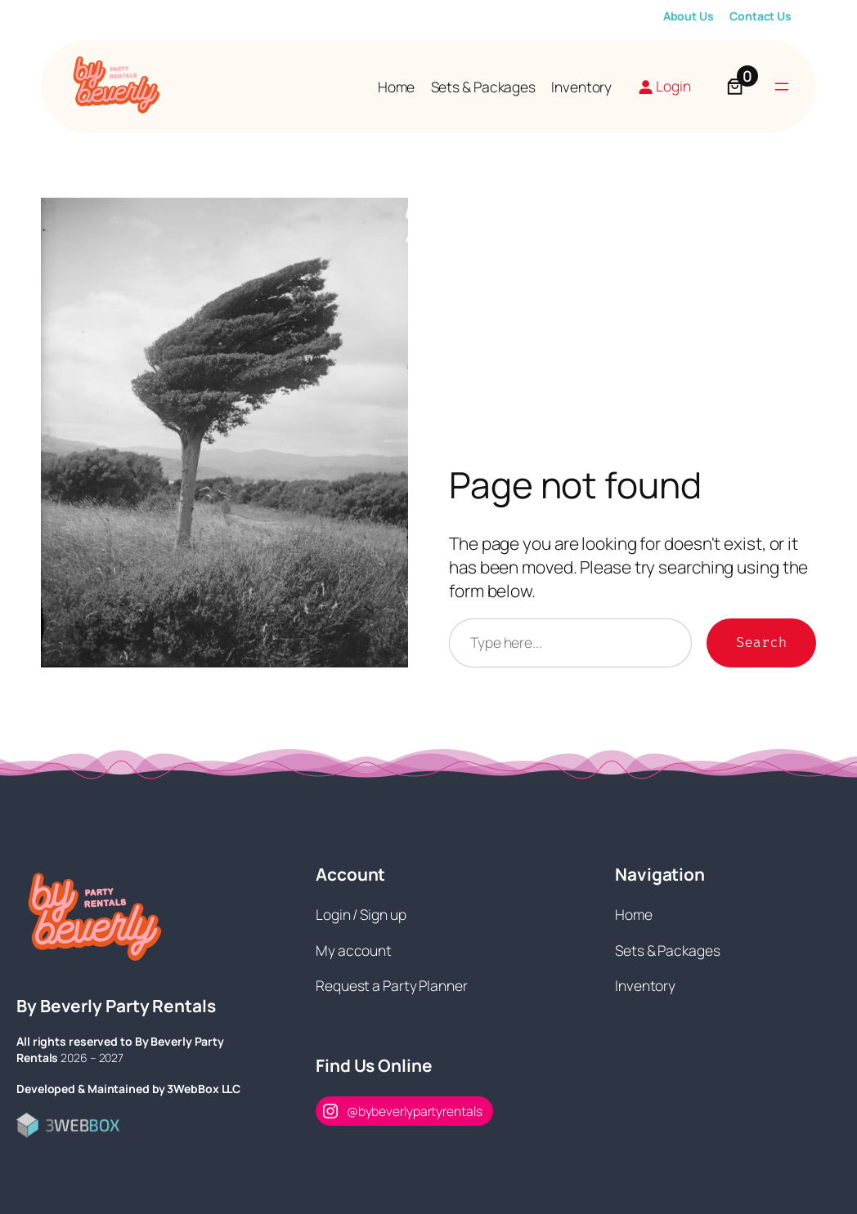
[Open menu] (782, 86)
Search (761, 642)
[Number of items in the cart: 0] (735, 86)
